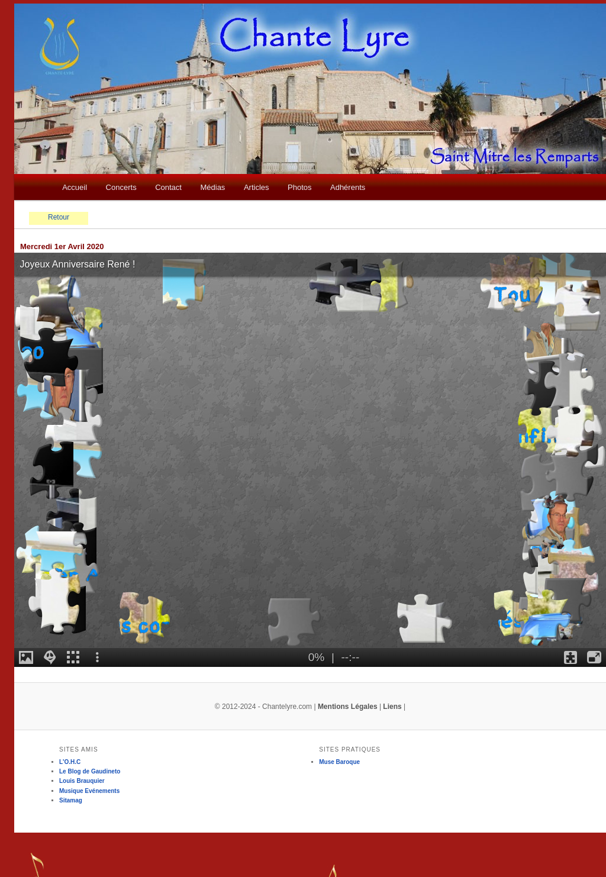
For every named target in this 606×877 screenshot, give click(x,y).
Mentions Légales (348, 706)
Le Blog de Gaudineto (89, 771)
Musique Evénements (89, 791)
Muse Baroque (339, 762)
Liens (392, 706)
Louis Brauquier (82, 781)
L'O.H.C (69, 762)
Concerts (121, 187)
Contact (168, 187)
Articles (256, 187)
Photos (299, 187)
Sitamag (70, 800)
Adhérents (347, 187)
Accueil (74, 187)
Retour (58, 217)
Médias (212, 187)
